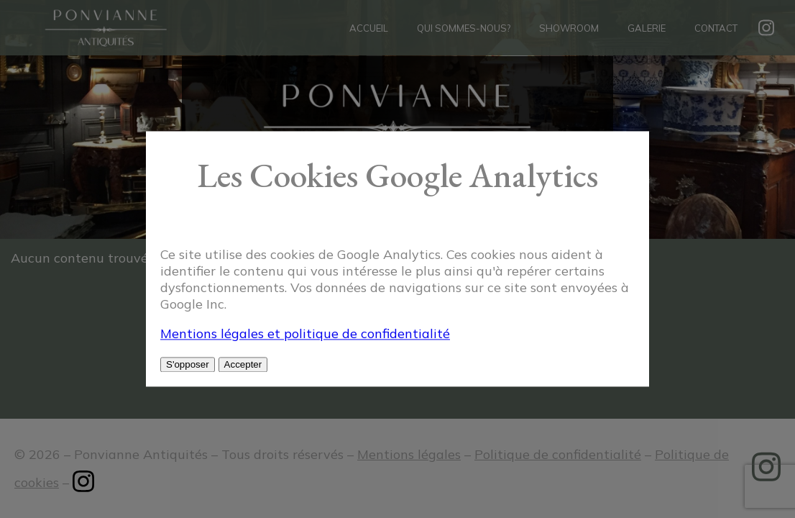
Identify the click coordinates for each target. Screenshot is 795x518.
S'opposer (187, 365)
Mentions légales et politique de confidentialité (305, 334)
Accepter (243, 365)
